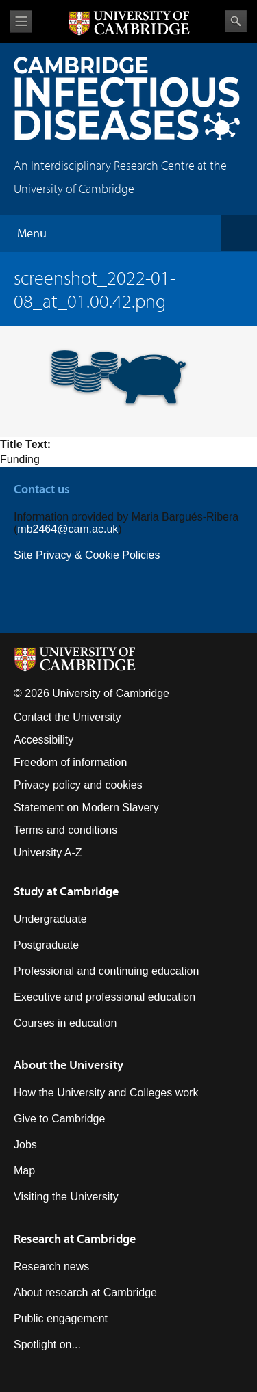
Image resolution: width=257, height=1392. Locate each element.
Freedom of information (70, 762)
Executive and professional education (104, 997)
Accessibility (43, 740)
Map (24, 1171)
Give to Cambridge (59, 1119)
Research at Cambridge (75, 1238)
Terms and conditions (65, 830)
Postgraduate (46, 945)
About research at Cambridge (85, 1292)
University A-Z (48, 852)
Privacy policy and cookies (78, 785)
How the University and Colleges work (106, 1093)
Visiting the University (66, 1197)
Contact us (42, 489)
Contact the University (67, 717)
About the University (68, 1065)
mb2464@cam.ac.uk (67, 529)
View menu (21, 21)
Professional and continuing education (106, 971)
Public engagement (61, 1318)
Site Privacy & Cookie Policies (87, 555)
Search (236, 21)
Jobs (25, 1145)
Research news (51, 1266)
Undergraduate (50, 919)
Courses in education (65, 1023)
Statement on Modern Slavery (86, 807)
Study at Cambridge (66, 891)
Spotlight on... (47, 1344)
